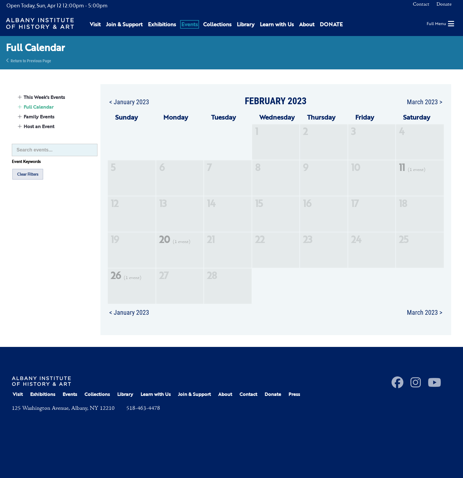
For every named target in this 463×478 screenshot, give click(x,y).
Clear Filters (27, 174)
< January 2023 (129, 101)
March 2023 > (424, 101)
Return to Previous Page (31, 60)
